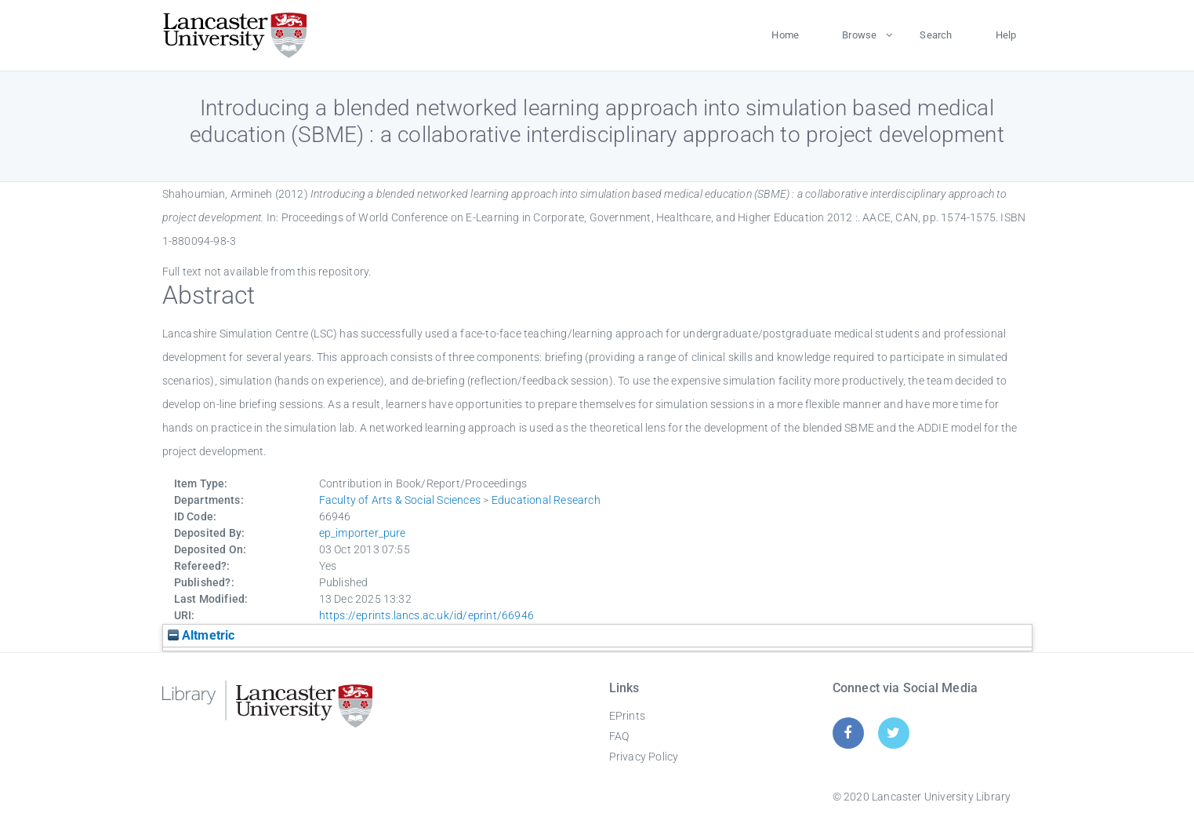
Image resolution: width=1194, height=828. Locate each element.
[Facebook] (848, 732)
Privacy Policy (644, 756)
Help (1006, 35)
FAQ (619, 736)
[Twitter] (893, 732)
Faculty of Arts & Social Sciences (400, 500)
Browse (859, 35)
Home (785, 35)
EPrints (627, 715)
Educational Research (546, 500)
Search (936, 35)
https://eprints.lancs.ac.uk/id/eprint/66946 (427, 615)
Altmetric (201, 635)
